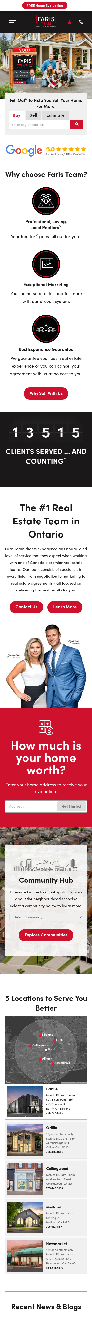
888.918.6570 (54, 1267)
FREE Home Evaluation (45, 5)
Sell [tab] (35, 115)
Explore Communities (46, 935)
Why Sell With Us (46, 393)
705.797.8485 (54, 1113)
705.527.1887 (54, 1226)
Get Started (71, 806)
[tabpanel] (46, 124)
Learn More (65, 607)
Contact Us (26, 607)
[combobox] (39, 124)
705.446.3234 (54, 1188)
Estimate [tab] (57, 115)
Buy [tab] (19, 115)
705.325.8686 (54, 1151)
